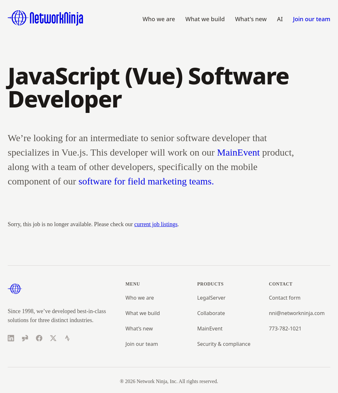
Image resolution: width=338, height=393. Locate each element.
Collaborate (211, 313)
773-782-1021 (285, 328)
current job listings (156, 224)
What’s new (139, 328)
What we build (205, 19)
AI (280, 19)
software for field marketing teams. (146, 181)
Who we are (159, 19)
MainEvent (238, 152)
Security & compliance (223, 343)
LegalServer (211, 297)
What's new (251, 19)
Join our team (311, 19)
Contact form (284, 297)
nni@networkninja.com (297, 313)
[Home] (45, 18)
